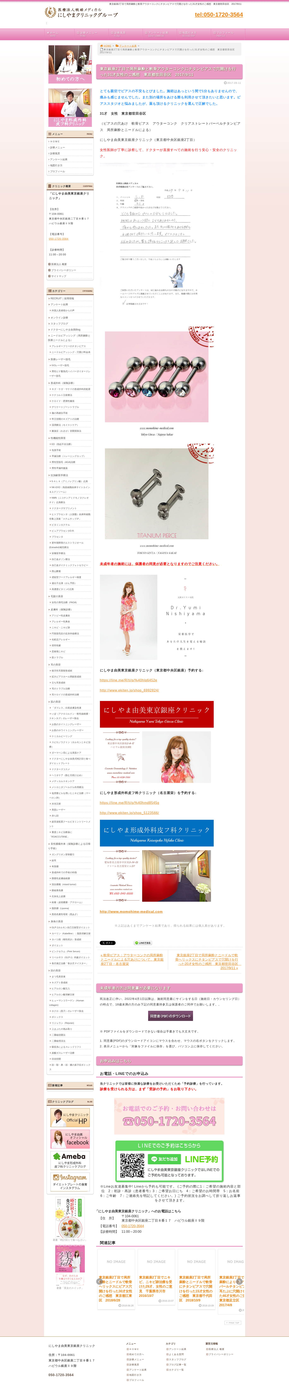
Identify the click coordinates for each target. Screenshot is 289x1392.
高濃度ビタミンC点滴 (63, 589)
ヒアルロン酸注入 (61, 988)
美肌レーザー (58, 809)
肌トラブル (57, 657)
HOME (106, 46)
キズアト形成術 (60, 982)
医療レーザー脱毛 (61, 359)
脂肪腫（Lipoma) (60, 908)
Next (239, 1281)
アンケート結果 (160, 34)
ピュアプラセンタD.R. (63, 530)
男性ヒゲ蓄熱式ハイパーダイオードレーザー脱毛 (69, 373)
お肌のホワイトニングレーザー (68, 730)
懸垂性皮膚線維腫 (61, 878)
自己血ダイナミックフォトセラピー (70, 565)
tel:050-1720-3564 (219, 14)
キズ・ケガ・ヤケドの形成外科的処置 (71, 389)
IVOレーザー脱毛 (60, 365)
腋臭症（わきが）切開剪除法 (66, 430)
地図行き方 (195, 34)
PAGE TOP (232, 1322)
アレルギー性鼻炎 (61, 621)
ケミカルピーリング (62, 736)
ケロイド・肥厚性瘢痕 (63, 401)
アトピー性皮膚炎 (61, 615)
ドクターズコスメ (61, 769)
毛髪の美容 (57, 596)
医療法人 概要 (59, 264)
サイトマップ (58, 276)
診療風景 (126, 34)
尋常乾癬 (56, 645)
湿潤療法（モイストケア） (65, 424)
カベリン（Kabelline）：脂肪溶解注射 (71, 933)
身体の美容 (57, 921)
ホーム (60, 34)
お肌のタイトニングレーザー (66, 724)
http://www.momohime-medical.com (131, 911)
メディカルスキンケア (63, 781)
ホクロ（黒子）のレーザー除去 (68, 1011)
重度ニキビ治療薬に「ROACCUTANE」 (60, 834)
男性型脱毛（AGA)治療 (64, 462)
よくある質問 (175, 1354)
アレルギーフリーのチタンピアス (69, 346)
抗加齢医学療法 (59, 475)
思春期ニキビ (58, 651)
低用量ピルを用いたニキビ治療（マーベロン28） (69, 795)
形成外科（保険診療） (63, 382)
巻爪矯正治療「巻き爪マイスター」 (70, 963)
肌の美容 (56, 701)
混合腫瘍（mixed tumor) (64, 884)
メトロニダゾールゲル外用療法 (68, 787)
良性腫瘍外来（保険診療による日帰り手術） (69, 846)
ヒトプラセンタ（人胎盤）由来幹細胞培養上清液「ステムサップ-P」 (69, 516)
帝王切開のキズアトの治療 (65, 419)
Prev (99, 1281)
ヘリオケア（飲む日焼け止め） (68, 775)
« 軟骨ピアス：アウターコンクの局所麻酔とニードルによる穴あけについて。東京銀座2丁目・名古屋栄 (132, 959)
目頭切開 (56, 1058)
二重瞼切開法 (58, 1034)
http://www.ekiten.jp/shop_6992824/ (129, 690)
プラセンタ (57, 536)
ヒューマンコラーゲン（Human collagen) (66, 1002)
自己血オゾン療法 (61, 559)
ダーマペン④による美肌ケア (66, 752)
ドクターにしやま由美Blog (65, 329)
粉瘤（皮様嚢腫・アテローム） (68, 902)
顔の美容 (56, 970)
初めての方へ (135, 1354)
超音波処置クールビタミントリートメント (69, 823)
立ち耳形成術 (58, 682)
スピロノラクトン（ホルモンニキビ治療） (69, 744)
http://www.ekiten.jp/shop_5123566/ (129, 813)
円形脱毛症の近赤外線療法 (65, 633)
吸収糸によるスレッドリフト (66, 1046)
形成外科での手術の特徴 (64, 872)
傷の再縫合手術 (60, 413)
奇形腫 (55, 866)
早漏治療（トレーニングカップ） (69, 456)
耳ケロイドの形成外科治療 (65, 694)
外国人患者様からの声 (63, 310)
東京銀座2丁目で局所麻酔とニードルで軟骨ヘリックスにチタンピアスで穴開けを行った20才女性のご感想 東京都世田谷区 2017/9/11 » (208, 961)
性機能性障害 (58, 437)
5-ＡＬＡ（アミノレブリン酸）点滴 (70, 481)
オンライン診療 (59, 317)
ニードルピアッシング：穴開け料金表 (71, 352)
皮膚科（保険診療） (62, 609)
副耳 (54, 860)
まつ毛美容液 (58, 976)
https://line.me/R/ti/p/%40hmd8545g (129, 803)
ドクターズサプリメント (64, 508)
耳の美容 (56, 664)
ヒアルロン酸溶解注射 (63, 994)
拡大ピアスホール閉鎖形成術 (66, 676)
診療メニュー (92, 34)
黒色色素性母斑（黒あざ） (65, 914)
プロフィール (229, 34)
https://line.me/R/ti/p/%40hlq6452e (128, 680)
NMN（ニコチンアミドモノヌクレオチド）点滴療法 (69, 499)
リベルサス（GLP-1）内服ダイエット (71, 957)
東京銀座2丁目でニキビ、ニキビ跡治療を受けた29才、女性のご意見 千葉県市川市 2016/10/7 (156, 1287)
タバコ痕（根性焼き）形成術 (66, 939)
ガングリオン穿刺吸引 (63, 854)
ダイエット (57, 945)
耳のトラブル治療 (61, 688)
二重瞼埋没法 (58, 1040)
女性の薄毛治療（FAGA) (64, 602)
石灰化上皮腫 (58, 896)
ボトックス (57, 1017)
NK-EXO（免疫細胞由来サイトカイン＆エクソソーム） (69, 489)
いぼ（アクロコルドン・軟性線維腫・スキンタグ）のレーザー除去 (69, 715)
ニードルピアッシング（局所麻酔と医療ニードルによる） (69, 337)
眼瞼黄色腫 (57, 890)
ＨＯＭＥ (55, 141)
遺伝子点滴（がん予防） (64, 583)
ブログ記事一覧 (176, 1364)
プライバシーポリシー (63, 270)
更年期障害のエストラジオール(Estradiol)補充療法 (66, 544)
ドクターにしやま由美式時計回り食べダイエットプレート (69, 760)
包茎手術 (56, 450)
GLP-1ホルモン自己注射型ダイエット (71, 927)
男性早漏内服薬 (60, 468)
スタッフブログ (59, 323)
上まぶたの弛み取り (62, 1028)
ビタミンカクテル (61, 524)
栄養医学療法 (58, 553)
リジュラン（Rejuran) (63, 1023)
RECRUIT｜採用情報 (62, 298)
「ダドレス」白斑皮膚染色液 (66, 707)
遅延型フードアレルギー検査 (66, 577)
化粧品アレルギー (61, 639)
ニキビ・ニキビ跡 (61, 627)
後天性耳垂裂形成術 (62, 670)
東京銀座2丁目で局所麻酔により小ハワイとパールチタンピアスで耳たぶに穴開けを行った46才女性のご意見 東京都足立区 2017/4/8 (236, 1291)
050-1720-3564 (133, 1226)
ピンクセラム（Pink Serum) (66, 951)
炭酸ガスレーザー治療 (63, 1052)
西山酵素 (56, 571)
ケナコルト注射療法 (62, 395)
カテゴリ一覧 (175, 1369)
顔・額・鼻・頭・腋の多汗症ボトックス (69, 1066)
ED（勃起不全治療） (62, 444)
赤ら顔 (55, 815)
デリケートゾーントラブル (65, 407)
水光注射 (56, 803)
